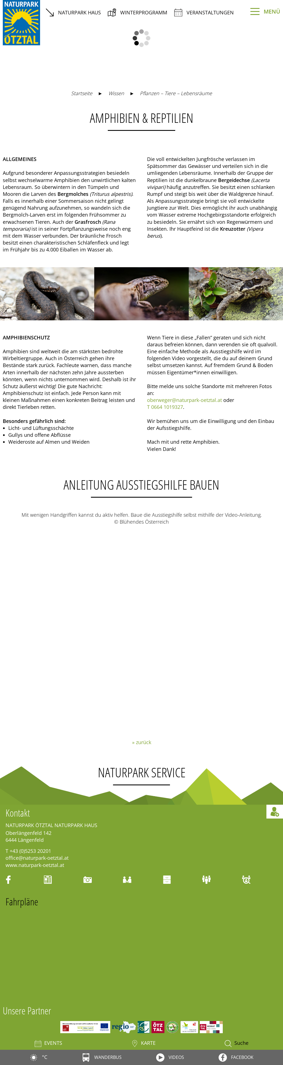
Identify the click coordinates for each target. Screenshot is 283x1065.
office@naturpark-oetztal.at (37, 857)
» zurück (141, 742)
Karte (143, 1043)
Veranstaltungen (204, 12)
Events (48, 1043)
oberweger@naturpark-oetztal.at (184, 400)
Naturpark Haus (73, 12)
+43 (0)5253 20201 (30, 851)
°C (38, 1057)
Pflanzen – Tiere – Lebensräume (176, 93)
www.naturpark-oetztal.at (35, 865)
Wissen (116, 93)
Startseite (81, 93)
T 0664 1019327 (165, 407)
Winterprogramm (137, 12)
